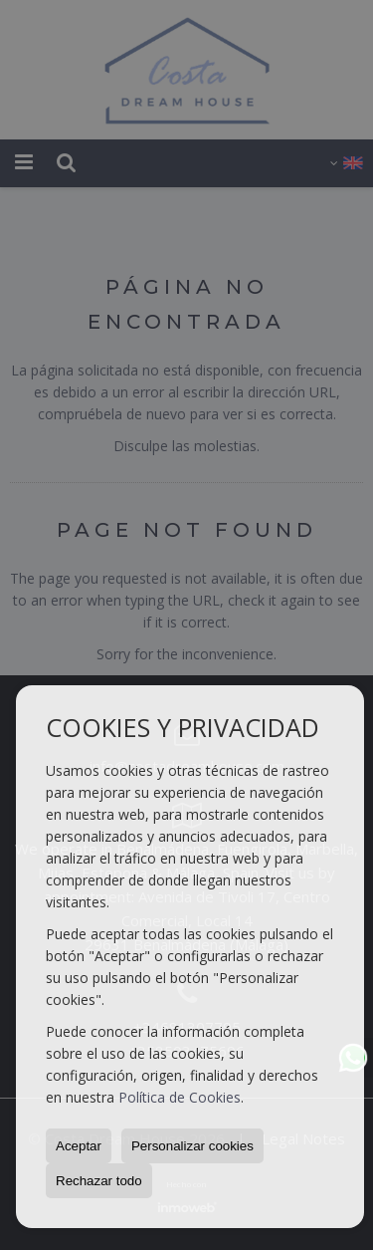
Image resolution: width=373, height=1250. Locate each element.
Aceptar (78, 1145)
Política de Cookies (179, 1097)
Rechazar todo (99, 1180)
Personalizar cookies (192, 1145)
